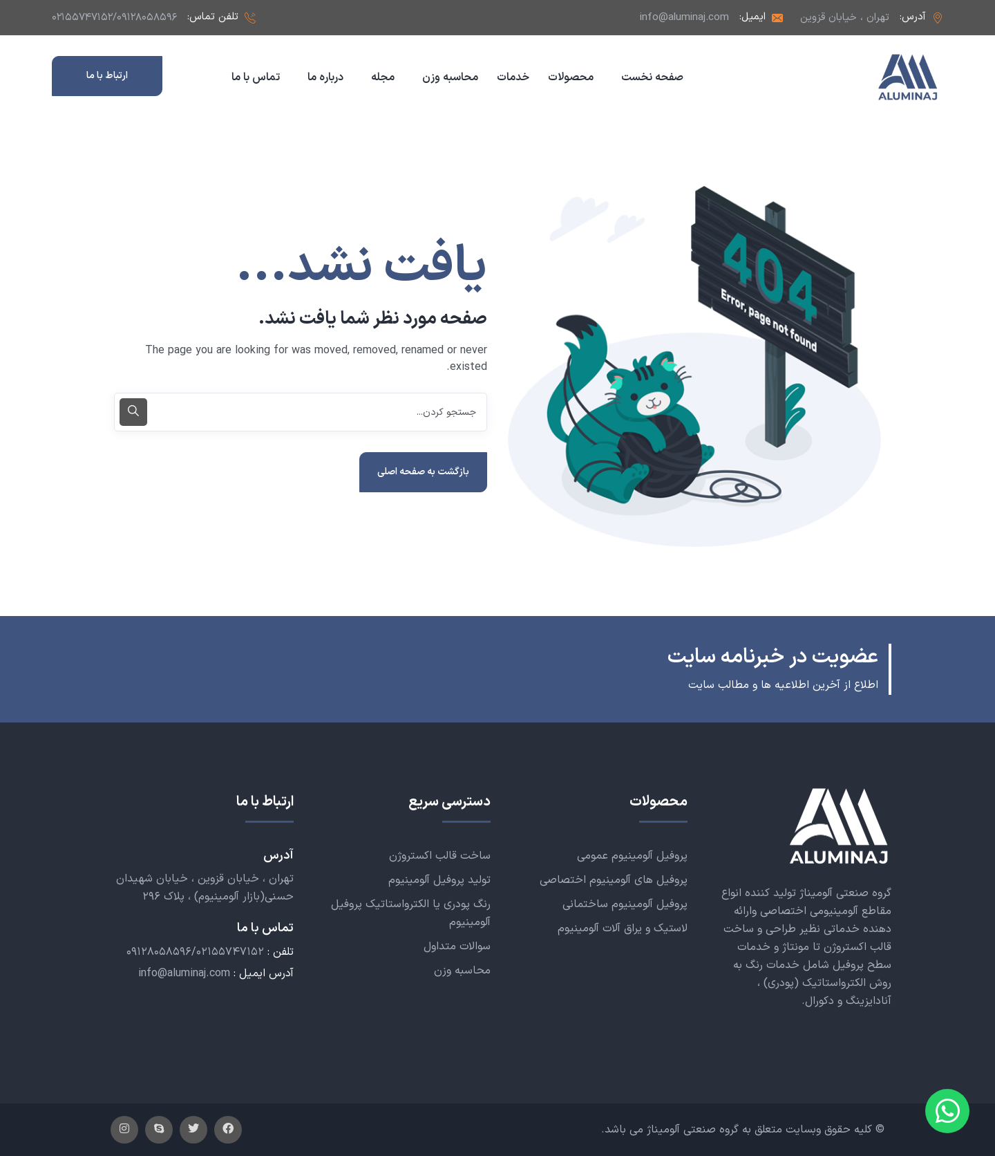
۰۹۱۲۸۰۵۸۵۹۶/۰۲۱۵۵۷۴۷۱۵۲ (195, 952)
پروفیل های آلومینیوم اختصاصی (614, 880)
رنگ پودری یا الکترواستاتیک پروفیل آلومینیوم (411, 913)
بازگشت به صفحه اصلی (423, 472)
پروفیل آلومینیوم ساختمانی (625, 904)
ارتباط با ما (107, 75)
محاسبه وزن (462, 970)
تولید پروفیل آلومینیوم (439, 880)
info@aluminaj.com (684, 18)
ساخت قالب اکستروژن (440, 856)
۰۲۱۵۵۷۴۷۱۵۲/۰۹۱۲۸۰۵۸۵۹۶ (114, 18)
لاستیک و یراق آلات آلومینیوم (623, 928)
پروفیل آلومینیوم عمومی (632, 856)
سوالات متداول (457, 946)
